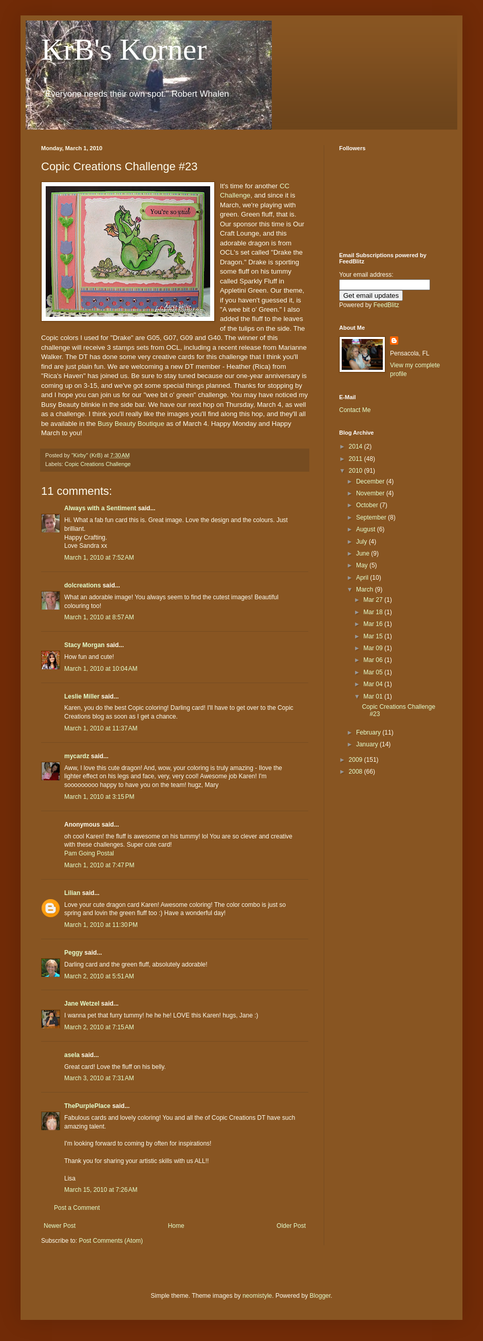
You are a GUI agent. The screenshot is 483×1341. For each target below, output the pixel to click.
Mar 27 (373, 599)
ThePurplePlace (87, 1106)
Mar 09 (373, 648)
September (372, 517)
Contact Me (354, 410)
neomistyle (257, 1295)
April (363, 577)
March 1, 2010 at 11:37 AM (100, 728)
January (368, 744)
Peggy (73, 952)
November (371, 493)
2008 (356, 771)
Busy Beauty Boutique (131, 423)
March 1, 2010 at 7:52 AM (99, 557)
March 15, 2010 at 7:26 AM (100, 1189)
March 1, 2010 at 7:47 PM (99, 865)
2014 (356, 446)
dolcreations (82, 585)
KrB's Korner (124, 49)
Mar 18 (373, 612)
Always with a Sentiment (100, 508)
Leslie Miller (82, 696)
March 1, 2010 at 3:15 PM (99, 796)
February (369, 732)
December (371, 481)
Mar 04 (373, 684)
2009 (356, 759)
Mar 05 (373, 672)
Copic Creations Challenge (98, 464)
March (365, 589)
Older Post (291, 1225)
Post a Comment (77, 1207)
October (368, 505)
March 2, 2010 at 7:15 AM (99, 1027)
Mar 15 (373, 636)
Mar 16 (373, 624)
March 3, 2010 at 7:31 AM (99, 1078)
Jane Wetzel (81, 1003)
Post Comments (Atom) (111, 1240)
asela (72, 1055)
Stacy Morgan (84, 645)
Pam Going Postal (89, 853)
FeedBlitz (386, 305)
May (362, 565)
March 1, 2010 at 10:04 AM (100, 668)
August (366, 529)
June (363, 553)
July (362, 541)
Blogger (320, 1295)
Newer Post (60, 1225)
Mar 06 (373, 660)
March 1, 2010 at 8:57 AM (99, 617)
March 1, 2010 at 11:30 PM (101, 924)
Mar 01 (373, 696)
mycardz (76, 756)
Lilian (72, 893)
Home (176, 1225)
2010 (356, 470)
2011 (356, 458)
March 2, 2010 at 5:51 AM (99, 976)
